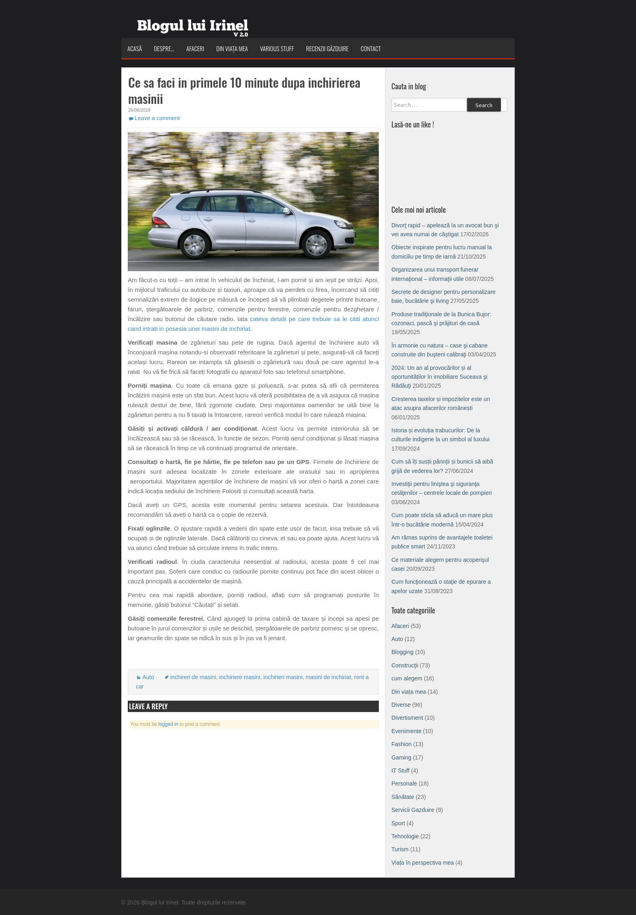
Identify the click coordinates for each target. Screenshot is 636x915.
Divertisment (407, 717)
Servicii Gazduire (412, 810)
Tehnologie (405, 836)
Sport (398, 823)
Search (483, 105)
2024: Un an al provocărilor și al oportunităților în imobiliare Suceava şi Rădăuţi (439, 377)
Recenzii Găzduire (327, 48)
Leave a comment (157, 118)
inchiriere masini (239, 677)
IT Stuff (400, 770)
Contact (371, 48)
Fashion (401, 744)
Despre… (164, 48)
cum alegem (406, 678)
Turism (399, 849)
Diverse (400, 704)
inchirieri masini (282, 677)
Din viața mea (232, 48)
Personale (404, 783)
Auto (148, 677)
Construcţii (404, 665)
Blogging (402, 652)
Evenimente (406, 731)
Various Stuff (277, 48)
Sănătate (402, 797)
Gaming (401, 757)
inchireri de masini (193, 677)
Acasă (134, 48)
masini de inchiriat (328, 677)
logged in (168, 724)
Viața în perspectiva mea (422, 862)
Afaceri (195, 48)
